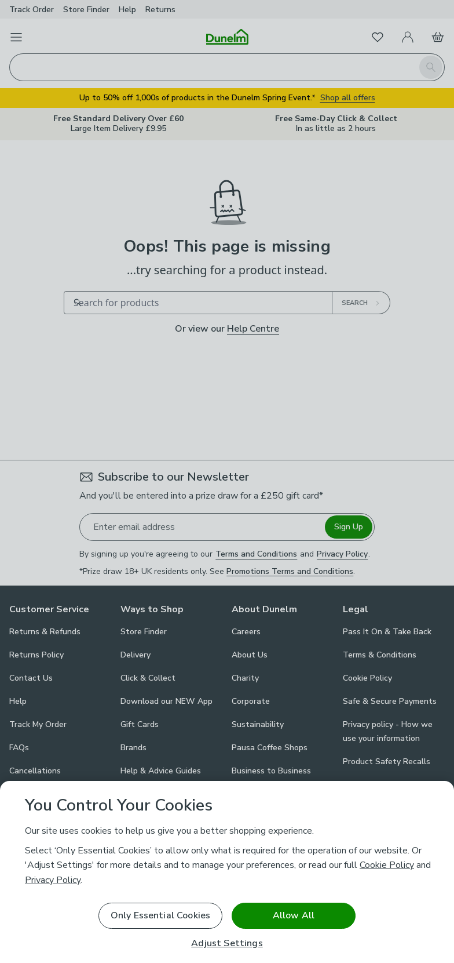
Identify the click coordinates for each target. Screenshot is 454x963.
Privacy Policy (52, 880)
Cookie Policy (387, 865)
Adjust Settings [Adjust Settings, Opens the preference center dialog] (226, 943)
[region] (227, 872)
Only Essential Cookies (161, 915)
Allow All (293, 915)
